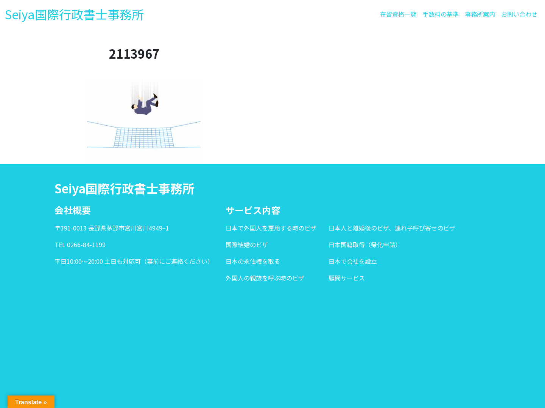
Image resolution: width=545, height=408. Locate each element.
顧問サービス (347, 277)
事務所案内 (480, 14)
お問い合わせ (519, 14)
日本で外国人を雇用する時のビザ (271, 227)
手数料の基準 (440, 14)
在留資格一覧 (398, 14)
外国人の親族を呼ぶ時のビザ (265, 277)
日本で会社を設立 (353, 261)
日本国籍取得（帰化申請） (365, 244)
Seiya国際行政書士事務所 (74, 14)
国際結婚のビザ (247, 244)
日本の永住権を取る (253, 261)
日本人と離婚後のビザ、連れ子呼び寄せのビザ (392, 227)
